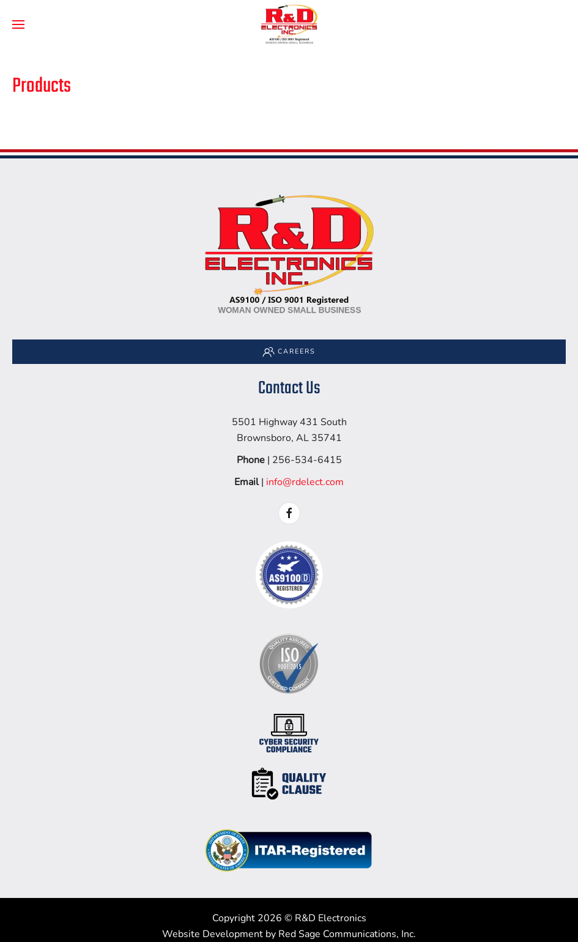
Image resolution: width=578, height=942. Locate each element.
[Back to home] (289, 24)
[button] (18, 24)
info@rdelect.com (305, 482)
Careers (289, 352)
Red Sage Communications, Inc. (347, 934)
